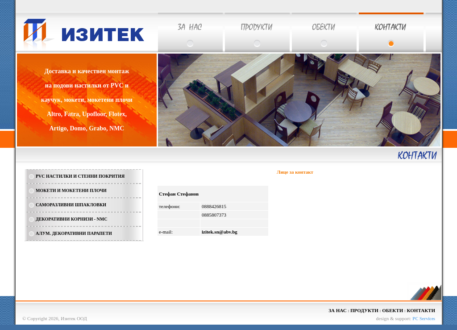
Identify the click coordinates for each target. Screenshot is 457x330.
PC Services (423, 318)
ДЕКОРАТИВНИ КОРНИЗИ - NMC (71, 219)
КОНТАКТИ (421, 310)
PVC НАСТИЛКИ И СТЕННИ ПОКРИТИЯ (80, 176)
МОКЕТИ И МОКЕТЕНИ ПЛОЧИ (71, 190)
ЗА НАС (337, 310)
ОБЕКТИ (392, 310)
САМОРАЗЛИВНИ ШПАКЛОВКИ (71, 204)
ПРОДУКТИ (364, 310)
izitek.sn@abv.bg (219, 231)
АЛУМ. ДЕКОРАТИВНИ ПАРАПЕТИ (74, 233)
